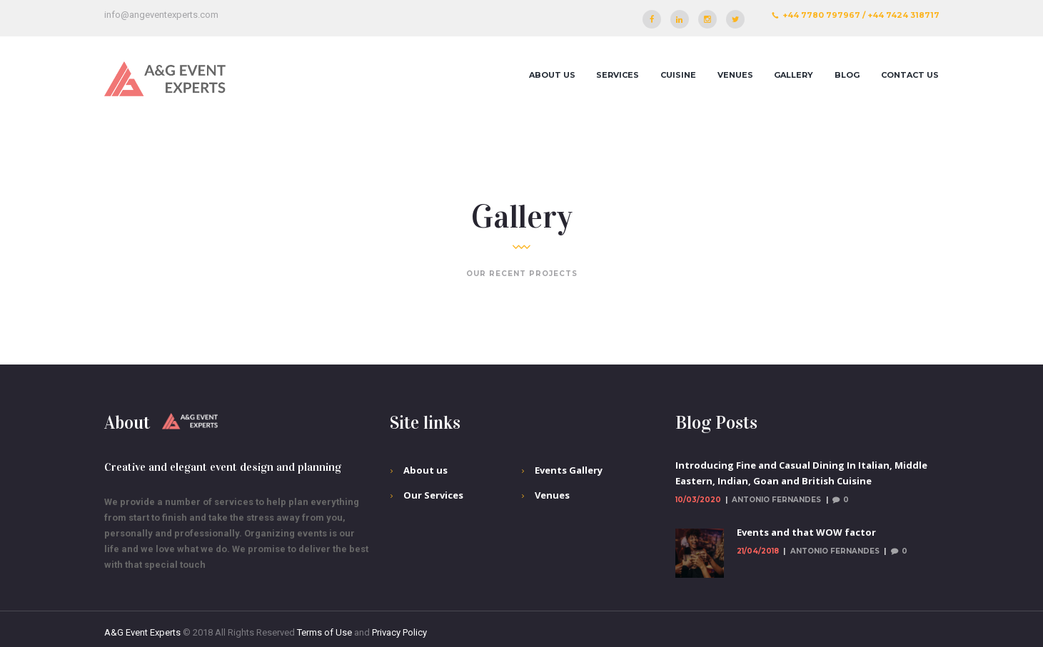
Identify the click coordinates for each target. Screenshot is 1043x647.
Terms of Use (324, 632)
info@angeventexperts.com (161, 14)
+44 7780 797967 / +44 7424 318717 (860, 15)
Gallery (793, 75)
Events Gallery (569, 470)
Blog (847, 75)
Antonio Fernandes (776, 499)
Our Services (433, 495)
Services (617, 75)
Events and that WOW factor (806, 532)
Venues (735, 75)
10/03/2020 (698, 499)
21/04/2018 (758, 551)
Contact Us (910, 75)
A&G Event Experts (142, 632)
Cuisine (678, 75)
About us (552, 75)
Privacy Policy (399, 632)
